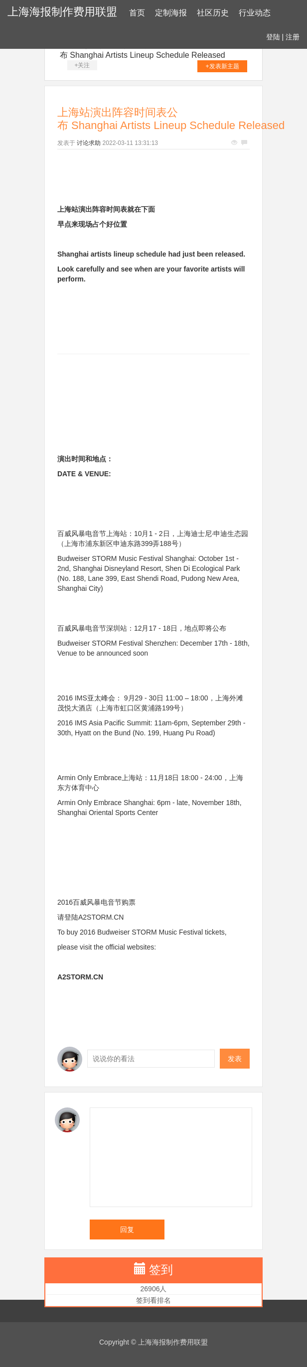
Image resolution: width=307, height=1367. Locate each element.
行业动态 (255, 12)
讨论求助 (89, 142)
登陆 (273, 37)
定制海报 (171, 12)
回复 (127, 1229)
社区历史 (213, 12)
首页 (137, 12)
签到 (161, 1269)
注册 (293, 37)
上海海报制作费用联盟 (62, 11)
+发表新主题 (222, 66)
